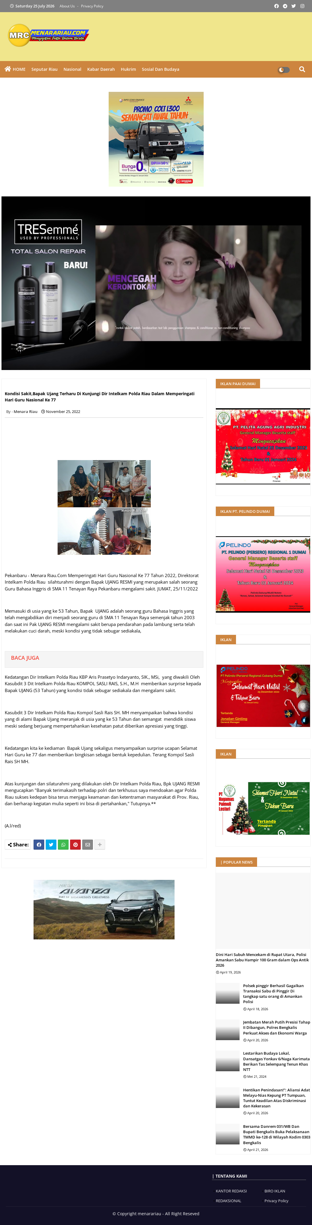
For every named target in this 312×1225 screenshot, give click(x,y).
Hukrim (128, 69)
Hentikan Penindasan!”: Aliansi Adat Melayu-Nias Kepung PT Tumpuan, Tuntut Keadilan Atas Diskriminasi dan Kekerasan (276, 1098)
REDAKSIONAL (228, 1200)
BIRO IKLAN (275, 1191)
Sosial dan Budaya (160, 69)
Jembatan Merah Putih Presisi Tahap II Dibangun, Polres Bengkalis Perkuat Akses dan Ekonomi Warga (276, 1027)
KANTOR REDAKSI (231, 1191)
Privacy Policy (92, 6)
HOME (19, 69)
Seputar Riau (44, 69)
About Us (68, 6)
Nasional (72, 69)
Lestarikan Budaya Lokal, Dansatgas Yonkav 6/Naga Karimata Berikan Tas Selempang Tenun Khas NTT (276, 1061)
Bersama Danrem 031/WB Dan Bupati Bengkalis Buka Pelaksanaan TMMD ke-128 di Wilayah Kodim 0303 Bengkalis (276, 1134)
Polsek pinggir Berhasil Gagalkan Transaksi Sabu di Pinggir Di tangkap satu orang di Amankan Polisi (273, 994)
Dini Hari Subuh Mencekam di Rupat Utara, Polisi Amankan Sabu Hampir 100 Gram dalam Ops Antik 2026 (262, 960)
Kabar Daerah (101, 69)
